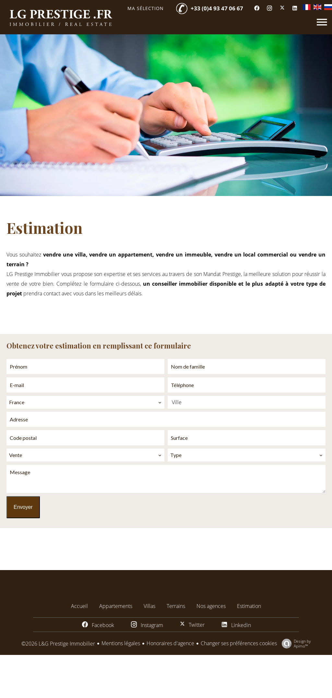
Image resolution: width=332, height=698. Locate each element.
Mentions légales (120, 643)
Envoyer (23, 507)
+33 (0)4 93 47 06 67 (217, 8)
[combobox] (85, 402)
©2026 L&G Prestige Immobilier (58, 643)
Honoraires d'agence (170, 643)
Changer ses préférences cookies (239, 643)
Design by (295, 643)
